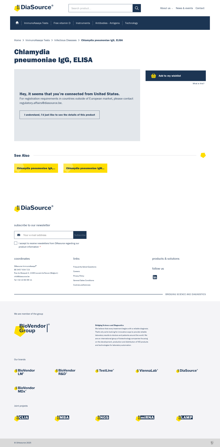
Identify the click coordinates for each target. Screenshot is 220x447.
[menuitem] (166, 8)
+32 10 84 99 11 (24, 280)
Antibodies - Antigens (107, 23)
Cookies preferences (81, 285)
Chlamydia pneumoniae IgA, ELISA (37, 168)
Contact (200, 8)
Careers (76, 271)
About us (165, 8)
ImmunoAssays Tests (36, 23)
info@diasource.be (22, 276)
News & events (184, 8)
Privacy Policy (78, 276)
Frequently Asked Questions (84, 266)
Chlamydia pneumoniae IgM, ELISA (86, 168)
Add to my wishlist (166, 75)
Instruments (83, 23)
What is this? (198, 83)
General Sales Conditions (83, 280)
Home (17, 40)
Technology (131, 23)
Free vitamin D (62, 23)
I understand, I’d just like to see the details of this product (59, 114)
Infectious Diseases (65, 40)
